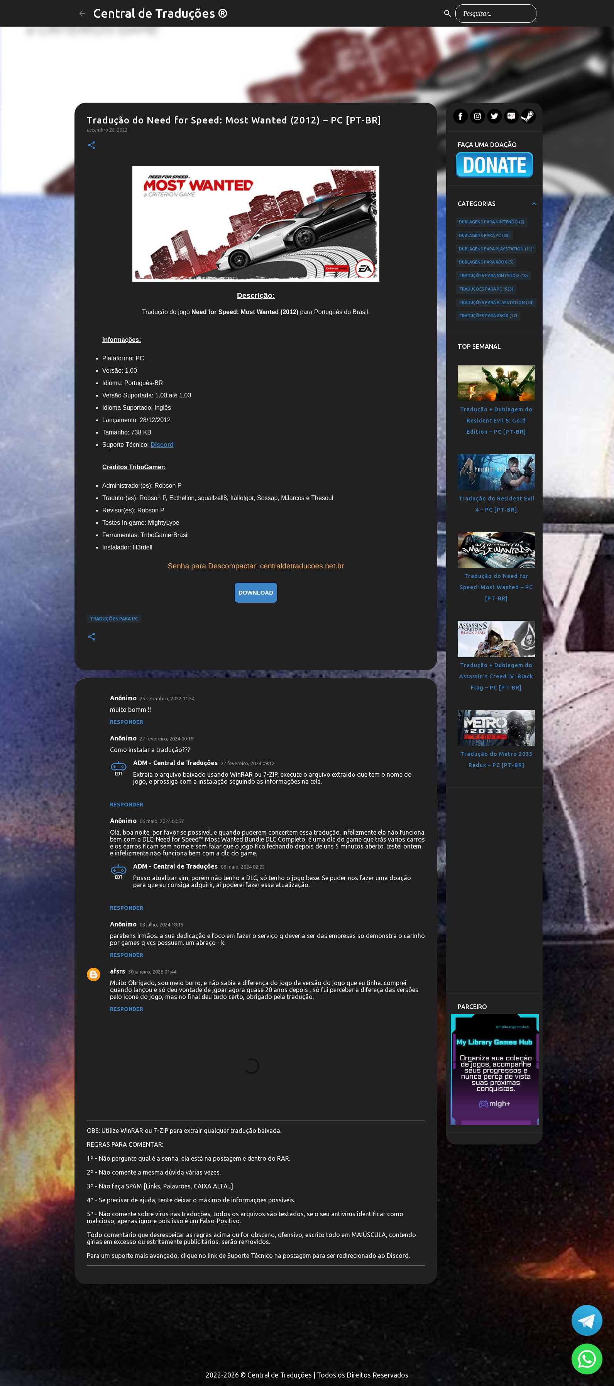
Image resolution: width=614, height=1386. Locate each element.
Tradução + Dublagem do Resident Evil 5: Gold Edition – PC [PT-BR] (496, 420)
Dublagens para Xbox (486, 262)
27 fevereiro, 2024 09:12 (247, 763)
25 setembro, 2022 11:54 (167, 698)
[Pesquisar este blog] (495, 13)
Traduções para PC (114, 618)
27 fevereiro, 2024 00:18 (166, 738)
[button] (91, 145)
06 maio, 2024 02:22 (243, 866)
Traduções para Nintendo (493, 276)
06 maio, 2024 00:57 (162, 821)
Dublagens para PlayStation (496, 249)
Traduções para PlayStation (496, 303)
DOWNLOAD (255, 592)
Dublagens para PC (484, 236)
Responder (126, 722)
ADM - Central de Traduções (175, 762)
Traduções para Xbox (488, 316)
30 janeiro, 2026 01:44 (152, 971)
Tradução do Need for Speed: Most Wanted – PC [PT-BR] (496, 587)
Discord (162, 444)
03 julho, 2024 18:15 (161, 924)
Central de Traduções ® (160, 13)
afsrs (117, 971)
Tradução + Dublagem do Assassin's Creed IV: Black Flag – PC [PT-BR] (496, 676)
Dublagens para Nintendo (491, 222)
